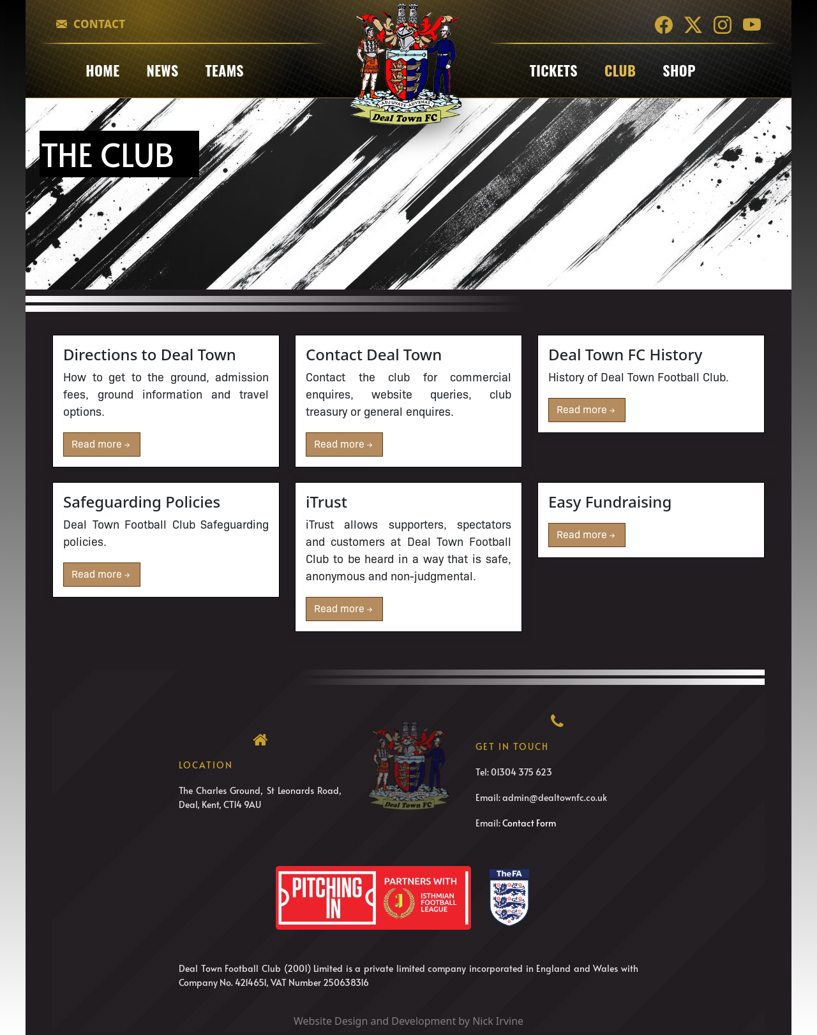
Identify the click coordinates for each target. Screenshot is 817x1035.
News (162, 70)
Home (102, 70)
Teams (225, 70)
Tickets (554, 70)
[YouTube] (752, 24)
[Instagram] (722, 24)
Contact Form (529, 823)
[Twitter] (693, 24)
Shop (679, 70)
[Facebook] (664, 24)
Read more (101, 444)
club (620, 70)
